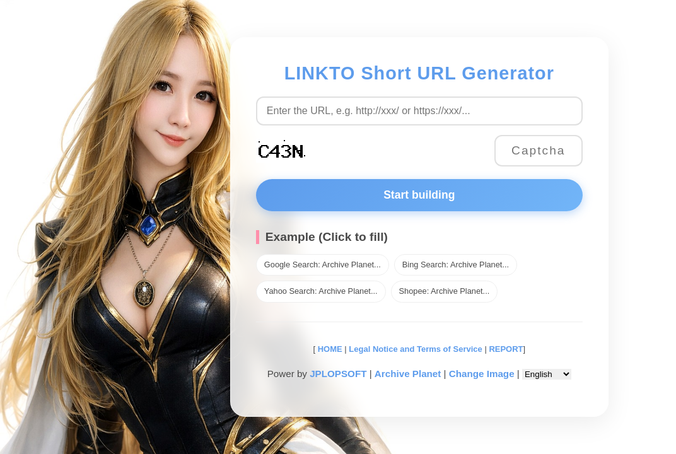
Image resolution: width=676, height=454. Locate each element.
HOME (328, 349)
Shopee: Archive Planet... (444, 291)
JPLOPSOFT (338, 373)
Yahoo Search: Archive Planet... (321, 291)
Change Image (482, 373)
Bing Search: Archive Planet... (455, 264)
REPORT (506, 349)
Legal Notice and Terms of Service (415, 349)
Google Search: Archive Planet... (322, 264)
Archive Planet (408, 373)
